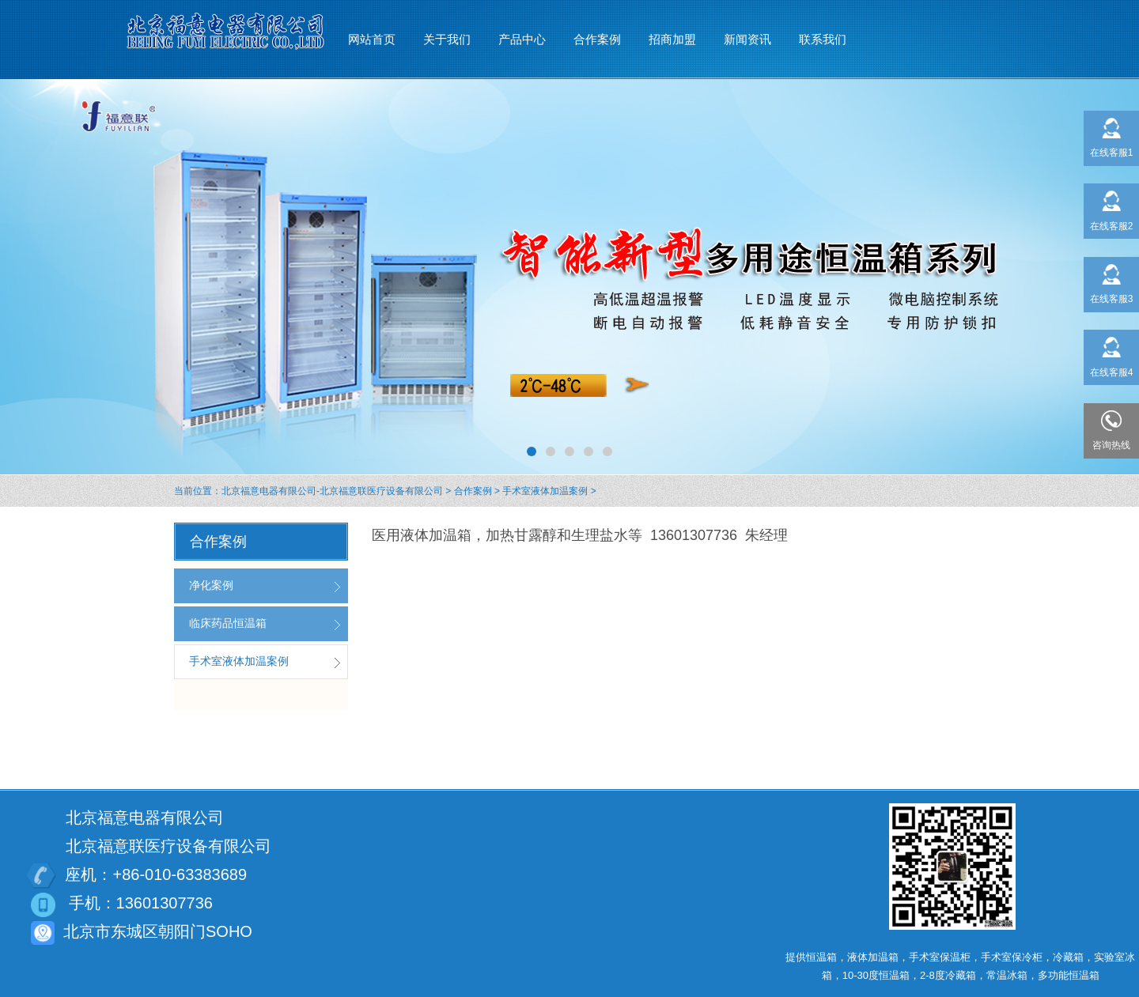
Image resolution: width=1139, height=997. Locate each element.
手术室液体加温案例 (545, 491)
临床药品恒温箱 (228, 623)
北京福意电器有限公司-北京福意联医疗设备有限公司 (332, 491)
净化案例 (211, 585)
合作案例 (473, 491)
